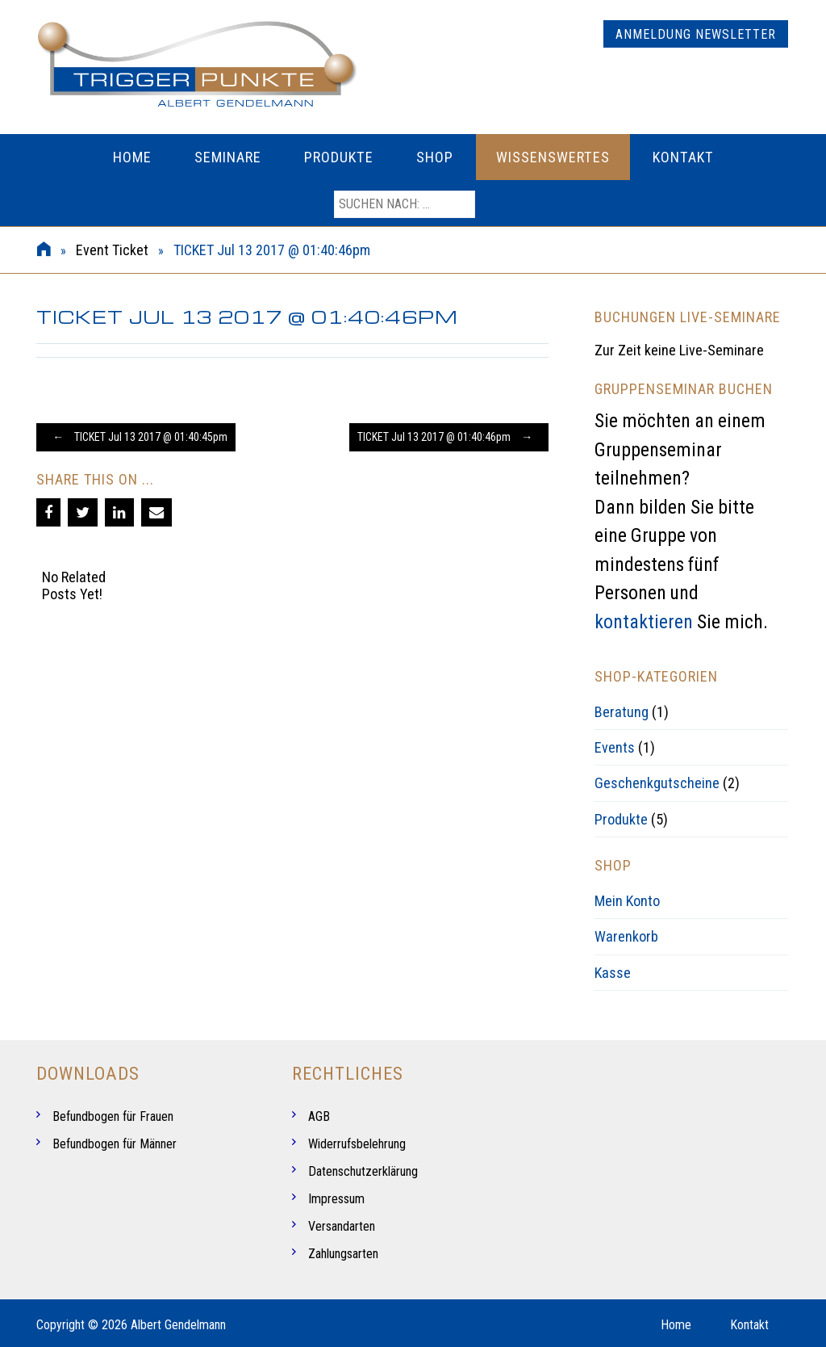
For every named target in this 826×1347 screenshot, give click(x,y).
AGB (319, 1116)
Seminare (227, 157)
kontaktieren (643, 622)
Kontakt (683, 157)
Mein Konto (627, 900)
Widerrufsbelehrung (357, 1144)
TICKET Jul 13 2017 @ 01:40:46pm (448, 437)
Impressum (336, 1198)
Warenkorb (626, 936)
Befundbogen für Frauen (112, 1116)
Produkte (338, 157)
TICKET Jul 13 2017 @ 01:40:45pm (135, 437)
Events (614, 747)
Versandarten (341, 1226)
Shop (434, 157)
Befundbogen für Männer (114, 1144)
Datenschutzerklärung (363, 1171)
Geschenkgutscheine (657, 782)
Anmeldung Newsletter (695, 34)
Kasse (612, 972)
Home (132, 157)
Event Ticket (112, 249)
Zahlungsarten (343, 1253)
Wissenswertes (553, 157)
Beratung (621, 711)
